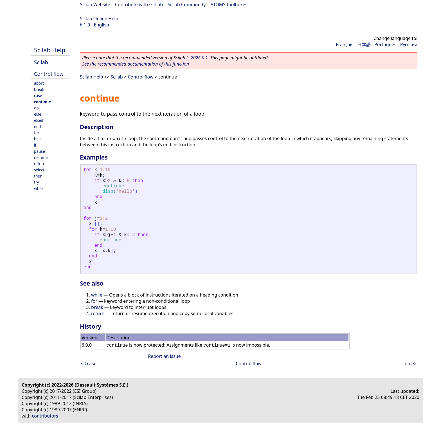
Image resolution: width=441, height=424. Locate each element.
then (38, 176)
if (35, 145)
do (36, 108)
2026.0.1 (199, 58)
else (37, 114)
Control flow (49, 73)
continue (42, 101)
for (36, 132)
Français (344, 44)
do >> (411, 363)
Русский (408, 44)
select (39, 169)
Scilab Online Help (99, 18)
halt (37, 139)
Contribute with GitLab (139, 4)
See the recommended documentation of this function (135, 64)
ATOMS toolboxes (229, 4)
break (39, 89)
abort (39, 83)
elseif (39, 120)
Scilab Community (187, 4)
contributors (45, 416)
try (36, 182)
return (39, 163)
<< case (88, 363)
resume (41, 157)
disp (107, 191)
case (38, 95)
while (39, 188)
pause (39, 151)
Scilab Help (49, 50)
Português (385, 44)
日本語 (364, 44)
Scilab (41, 62)
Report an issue (164, 356)
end (37, 126)
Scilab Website (95, 4)
